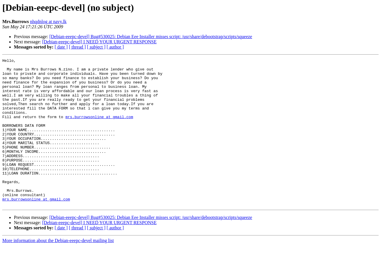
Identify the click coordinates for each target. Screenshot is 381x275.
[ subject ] (96, 46)
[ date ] (61, 46)
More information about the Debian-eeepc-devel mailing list (58, 269)
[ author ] (115, 46)
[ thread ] (77, 46)
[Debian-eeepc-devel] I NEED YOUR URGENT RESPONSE (99, 41)
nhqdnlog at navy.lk (48, 21)
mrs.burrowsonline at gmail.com (99, 128)
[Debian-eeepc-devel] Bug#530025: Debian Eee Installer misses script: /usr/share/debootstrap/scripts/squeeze (150, 36)
